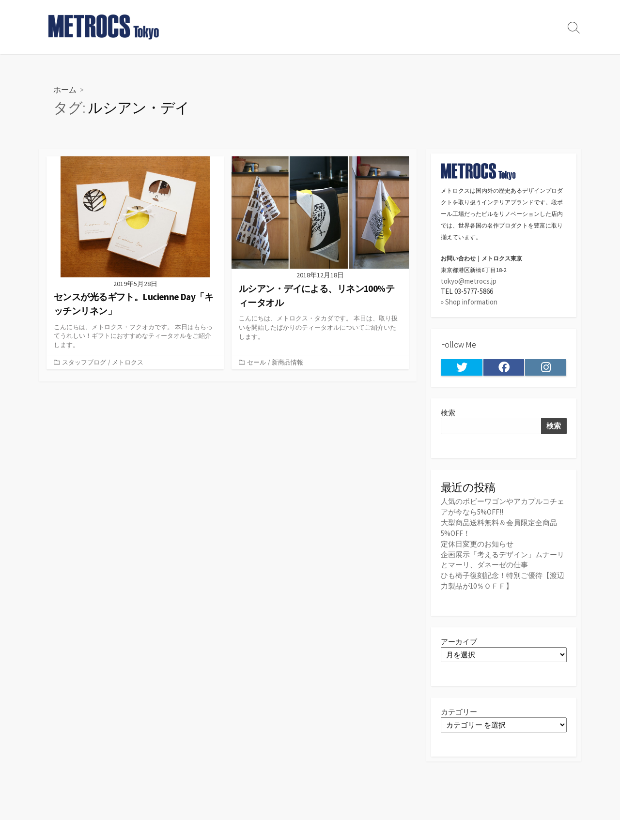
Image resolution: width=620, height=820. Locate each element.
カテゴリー (459, 709)
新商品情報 (287, 362)
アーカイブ (459, 638)
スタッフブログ (84, 362)
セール (256, 362)
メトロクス (127, 362)
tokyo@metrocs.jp (468, 281)
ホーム (65, 89)
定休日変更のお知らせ (477, 542)
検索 (448, 412)
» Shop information (469, 301)
